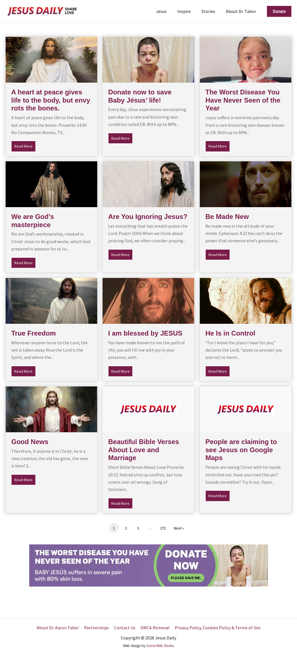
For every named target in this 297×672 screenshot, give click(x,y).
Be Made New (227, 216)
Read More (25, 145)
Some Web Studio (160, 645)
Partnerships (97, 627)
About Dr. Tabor (242, 11)
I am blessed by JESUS (145, 333)
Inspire (188, 11)
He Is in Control (230, 333)
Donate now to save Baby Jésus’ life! (139, 96)
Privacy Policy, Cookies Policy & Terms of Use (216, 627)
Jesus (167, 11)
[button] (279, 11)
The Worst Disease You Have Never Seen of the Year (242, 100)
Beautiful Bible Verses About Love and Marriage (143, 450)
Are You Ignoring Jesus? (147, 216)
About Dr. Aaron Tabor (59, 627)
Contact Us (124, 627)
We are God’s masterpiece (32, 220)
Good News (29, 441)
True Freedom (33, 333)
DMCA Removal (154, 627)
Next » (179, 528)
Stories (211, 11)
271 (163, 528)
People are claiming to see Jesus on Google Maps (241, 450)
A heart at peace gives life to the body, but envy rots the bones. (50, 100)
